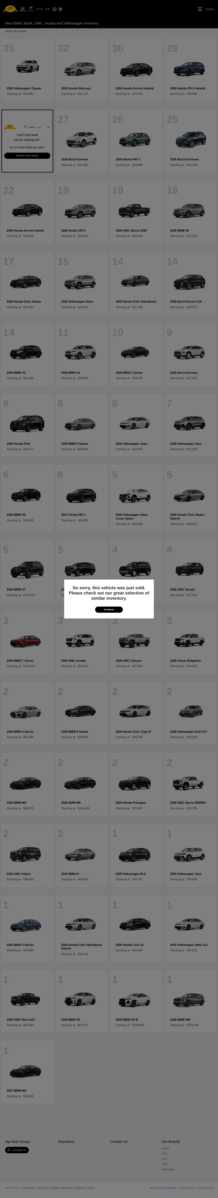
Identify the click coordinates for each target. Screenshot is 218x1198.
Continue (109, 609)
